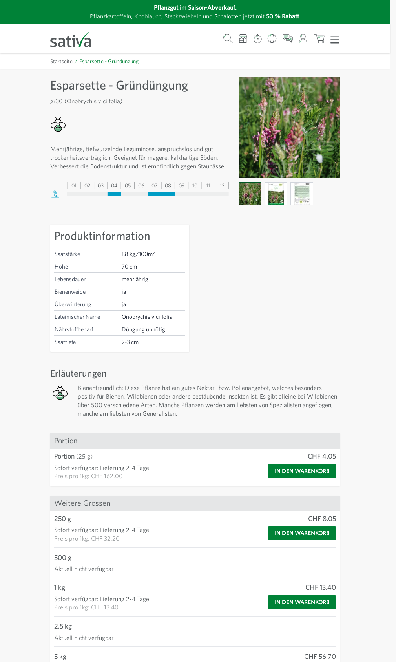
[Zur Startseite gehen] (75, 38)
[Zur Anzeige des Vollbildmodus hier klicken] (289, 127)
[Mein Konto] (303, 39)
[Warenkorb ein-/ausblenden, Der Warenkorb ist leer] (319, 39)
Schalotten (227, 16)
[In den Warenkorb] (302, 471)
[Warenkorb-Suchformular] (228, 39)
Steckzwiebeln (182, 16)
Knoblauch (147, 16)
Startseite (61, 61)
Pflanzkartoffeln (110, 16)
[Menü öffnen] (335, 39)
